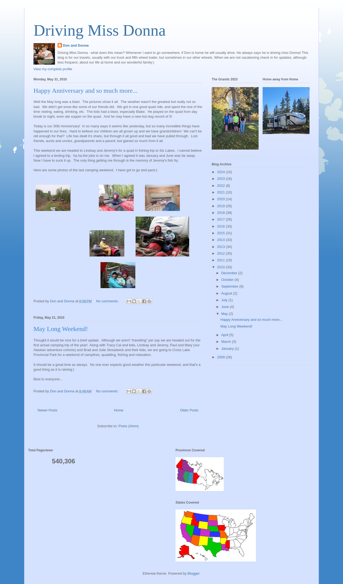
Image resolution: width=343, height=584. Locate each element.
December (229, 273)
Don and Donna (76, 45)
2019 (221, 206)
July (225, 300)
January (228, 349)
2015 (221, 233)
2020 (221, 199)
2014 (221, 240)
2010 (221, 267)
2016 (221, 226)
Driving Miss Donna (99, 30)
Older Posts (189, 410)
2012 (221, 253)
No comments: (108, 301)
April (225, 335)
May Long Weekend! (60, 328)
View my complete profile (52, 69)
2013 (221, 247)
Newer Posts (47, 410)
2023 (221, 179)
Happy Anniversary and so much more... (85, 90)
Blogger (193, 573)
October (228, 280)
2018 (221, 213)
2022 (221, 186)
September (230, 286)
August (227, 293)
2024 (221, 172)
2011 (221, 260)
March (226, 342)
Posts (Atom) (128, 426)
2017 (221, 219)
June (225, 307)
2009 (221, 357)
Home (119, 410)
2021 (221, 192)
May (225, 314)
